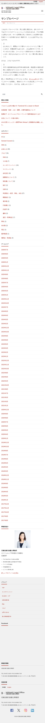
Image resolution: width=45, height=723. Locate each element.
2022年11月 (5, 364)
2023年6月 (4, 340)
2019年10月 (5, 446)
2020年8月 (4, 418)
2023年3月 (4, 348)
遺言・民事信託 (8, 217)
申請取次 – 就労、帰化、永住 (12, 193)
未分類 (3, 225)
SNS (2, 145)
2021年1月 (4, 405)
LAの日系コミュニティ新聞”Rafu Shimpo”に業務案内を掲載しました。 (22, 123)
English (41, 1)
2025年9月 (4, 274)
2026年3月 (4, 258)
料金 (3, 604)
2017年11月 (5, 508)
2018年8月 (4, 487)
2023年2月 (4, 352)
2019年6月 (4, 459)
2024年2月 (4, 323)
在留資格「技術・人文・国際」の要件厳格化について (18, 110)
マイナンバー (7, 169)
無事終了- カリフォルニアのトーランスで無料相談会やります (21, 114)
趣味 (4, 213)
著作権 (5, 201)
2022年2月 (4, 381)
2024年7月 (4, 307)
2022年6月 (4, 377)
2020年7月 (4, 422)
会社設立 (6, 173)
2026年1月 (4, 262)
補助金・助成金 (6, 238)
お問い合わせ (5, 612)
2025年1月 (4, 295)
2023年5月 (4, 344)
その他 (5, 161)
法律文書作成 (5, 600)
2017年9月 (4, 516)
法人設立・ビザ (6, 596)
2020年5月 (4, 430)
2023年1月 (4, 356)
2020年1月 (4, 438)
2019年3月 (4, 471)
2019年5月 (4, 463)
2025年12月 (5, 266)
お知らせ (4, 149)
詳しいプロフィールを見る (9, 573)
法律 (4, 189)
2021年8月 (4, 389)
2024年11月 (5, 299)
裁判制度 (4, 234)
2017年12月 (5, 504)
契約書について (8, 181)
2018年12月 (5, 475)
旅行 (4, 185)
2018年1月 (4, 500)
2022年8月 (4, 373)
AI (2, 137)
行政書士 (6, 205)
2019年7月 (4, 455)
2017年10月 (5, 512)
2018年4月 (4, 491)
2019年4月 (4, 467)
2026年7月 (4, 250)
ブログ (3, 153)
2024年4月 (4, 315)
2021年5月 (4, 397)
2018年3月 (4, 496)
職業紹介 (6, 197)
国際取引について (8, 177)
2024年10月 (5, 303)
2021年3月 (4, 401)
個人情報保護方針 (6, 616)
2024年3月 (4, 319)
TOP (3, 587)
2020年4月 (4, 434)
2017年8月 (4, 520)
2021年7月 (4, 393)
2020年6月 (4, 426)
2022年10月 (5, 368)
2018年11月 (5, 479)
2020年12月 (5, 409)
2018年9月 (4, 483)
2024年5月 (4, 311)
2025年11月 (5, 270)
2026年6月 (4, 254)
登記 (2, 229)
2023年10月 (5, 332)
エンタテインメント (9, 165)
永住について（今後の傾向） (10, 118)
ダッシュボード (34, 79)
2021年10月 (5, 385)
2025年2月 (4, 291)
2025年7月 (4, 282)
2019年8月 (4, 450)
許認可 (5, 209)
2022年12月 (5, 360)
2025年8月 (4, 278)
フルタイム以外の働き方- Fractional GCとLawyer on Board (20, 106)
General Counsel (6, 141)
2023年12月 (5, 327)
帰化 (2, 221)
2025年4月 (4, 286)
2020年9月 (4, 414)
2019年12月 (5, 442)
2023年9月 (4, 336)
